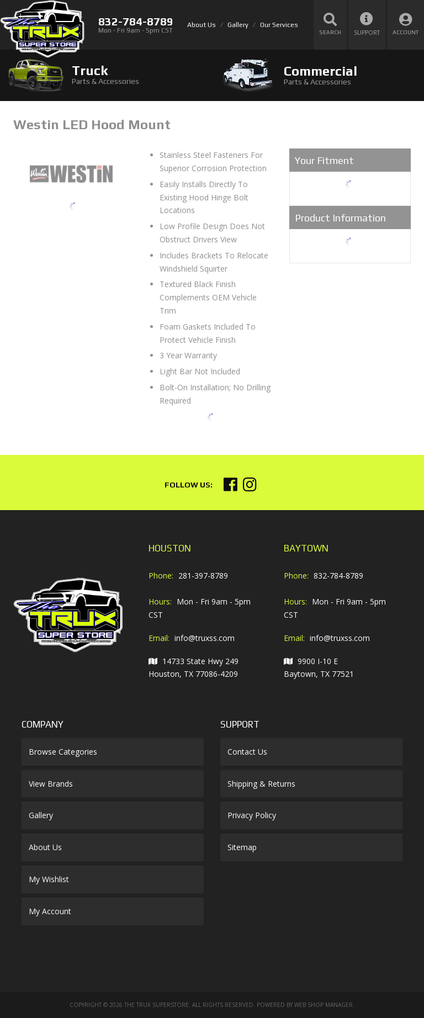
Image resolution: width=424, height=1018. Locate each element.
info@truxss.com (204, 638)
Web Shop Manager (323, 1005)
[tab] (106, 75)
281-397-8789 (203, 575)
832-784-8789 (338, 575)
